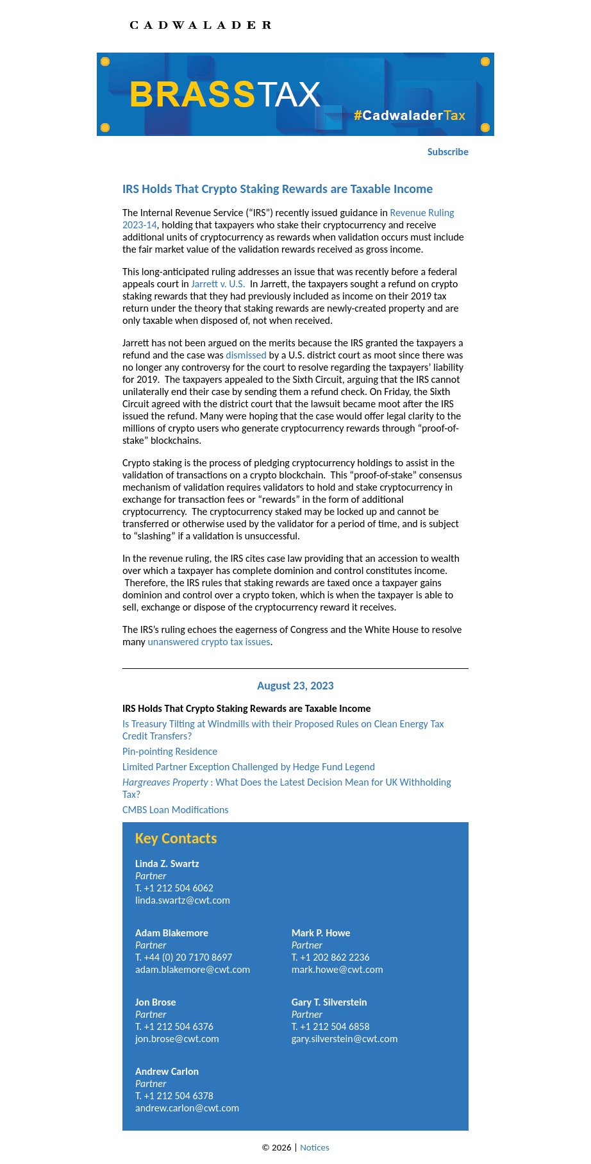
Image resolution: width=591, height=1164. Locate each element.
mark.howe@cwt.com (337, 969)
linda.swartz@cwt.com (182, 900)
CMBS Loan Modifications (175, 810)
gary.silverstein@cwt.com (345, 1039)
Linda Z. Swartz (167, 863)
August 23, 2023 (295, 686)
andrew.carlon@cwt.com (187, 1108)
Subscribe (448, 152)
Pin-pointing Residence (169, 751)
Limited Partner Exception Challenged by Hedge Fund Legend (248, 767)
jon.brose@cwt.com (177, 1039)
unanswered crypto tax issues (208, 642)
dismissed (246, 355)
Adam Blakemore (171, 933)
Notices (314, 1147)
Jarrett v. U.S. (218, 284)
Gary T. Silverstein (329, 1002)
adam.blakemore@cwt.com (192, 969)
